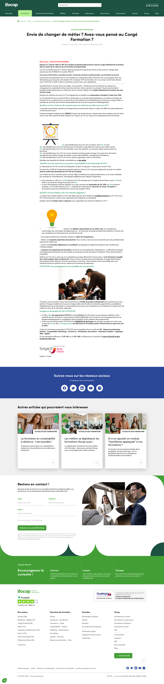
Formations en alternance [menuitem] (124, 620)
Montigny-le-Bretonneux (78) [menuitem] (29, 630)
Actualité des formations (42, 21)
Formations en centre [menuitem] (122, 616)
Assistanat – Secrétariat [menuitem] (59, 620)
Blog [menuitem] (116, 648)
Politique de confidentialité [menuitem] (46, 668)
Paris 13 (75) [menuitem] (22, 633)
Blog (29, 21)
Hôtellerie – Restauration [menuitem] (59, 630)
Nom (25, 499)
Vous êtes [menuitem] (86, 612)
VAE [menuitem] (115, 630)
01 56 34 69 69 (152, 6)
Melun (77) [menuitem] (22, 627)
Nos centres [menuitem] (23, 612)
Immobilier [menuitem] (54, 633)
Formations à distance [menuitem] (122, 623)
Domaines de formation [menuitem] (60, 612)
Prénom (58, 499)
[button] (4, 680)
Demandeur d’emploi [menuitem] (90, 616)
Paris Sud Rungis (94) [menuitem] (26, 637)
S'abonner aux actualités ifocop (32, 528)
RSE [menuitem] (115, 641)
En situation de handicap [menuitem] (91, 627)
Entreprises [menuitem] (86, 638)
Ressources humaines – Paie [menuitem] (60, 640)
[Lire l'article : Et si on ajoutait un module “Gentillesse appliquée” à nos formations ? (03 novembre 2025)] (125, 441)
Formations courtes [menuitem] (121, 627)
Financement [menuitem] (119, 635)
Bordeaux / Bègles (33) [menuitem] (26, 620)
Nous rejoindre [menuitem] (119, 645)
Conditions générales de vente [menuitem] (85, 668)
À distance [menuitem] (22, 645)
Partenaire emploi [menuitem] (89, 631)
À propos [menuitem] (117, 638)
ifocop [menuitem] (117, 612)
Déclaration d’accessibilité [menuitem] (65, 668)
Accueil (22, 21)
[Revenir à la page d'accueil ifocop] (11, 5)
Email (26, 510)
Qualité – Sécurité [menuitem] (56, 637)
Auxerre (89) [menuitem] (22, 616)
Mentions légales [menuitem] (23, 668)
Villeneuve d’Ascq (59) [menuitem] (26, 640)
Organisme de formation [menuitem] (91, 635)
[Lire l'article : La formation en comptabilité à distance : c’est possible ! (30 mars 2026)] (38, 441)
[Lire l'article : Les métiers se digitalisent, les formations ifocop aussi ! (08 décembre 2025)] (82, 441)
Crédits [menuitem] (33, 668)
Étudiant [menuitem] (85, 623)
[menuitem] (9, 13)
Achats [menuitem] (52, 616)
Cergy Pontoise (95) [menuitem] (25, 623)
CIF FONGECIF (79, 315)
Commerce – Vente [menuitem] (57, 623)
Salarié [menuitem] (84, 620)
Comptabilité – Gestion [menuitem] (58, 627)
